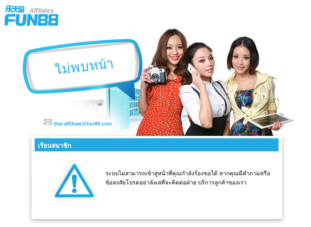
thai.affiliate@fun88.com (83, 123)
